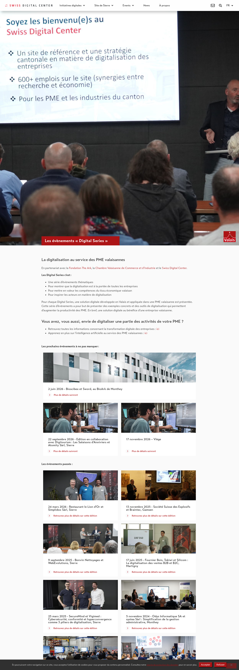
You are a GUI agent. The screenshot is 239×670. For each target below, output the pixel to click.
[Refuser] (231, 666)
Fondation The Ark (80, 268)
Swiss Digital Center (174, 268)
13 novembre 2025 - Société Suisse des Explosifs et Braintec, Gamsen (158, 508)
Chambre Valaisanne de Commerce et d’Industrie (125, 268)
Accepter (205, 664)
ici (158, 329)
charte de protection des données (162, 664)
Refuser (220, 664)
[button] (220, 5)
